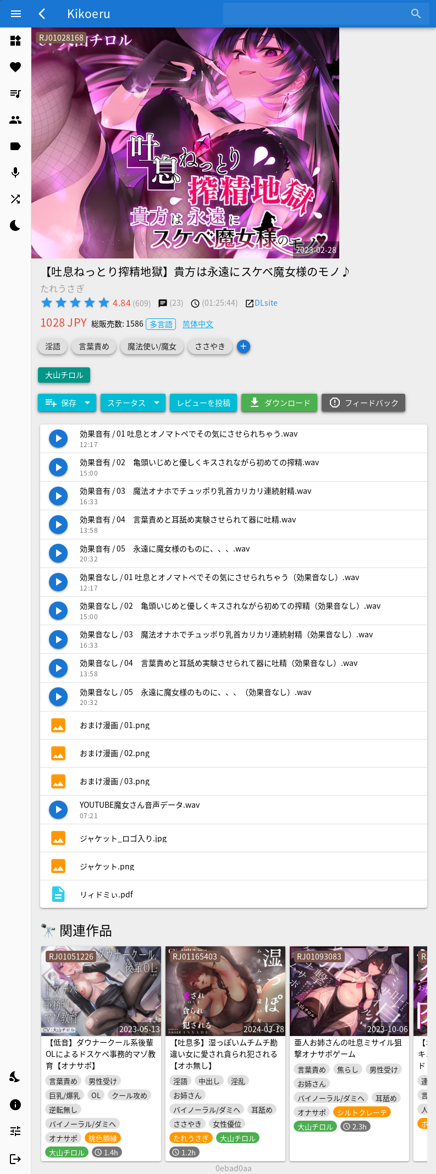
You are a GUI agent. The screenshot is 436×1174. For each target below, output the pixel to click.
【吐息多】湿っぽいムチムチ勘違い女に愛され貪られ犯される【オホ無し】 (224, 1054)
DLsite (266, 302)
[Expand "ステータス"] (133, 402)
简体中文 (198, 323)
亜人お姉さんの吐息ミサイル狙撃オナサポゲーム (348, 1048)
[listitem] (15, 40)
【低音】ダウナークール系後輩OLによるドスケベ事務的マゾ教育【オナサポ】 (101, 1054)
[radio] (46, 302)
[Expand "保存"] (67, 402)
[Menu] (16, 13)
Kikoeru (89, 13)
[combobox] (318, 13)
